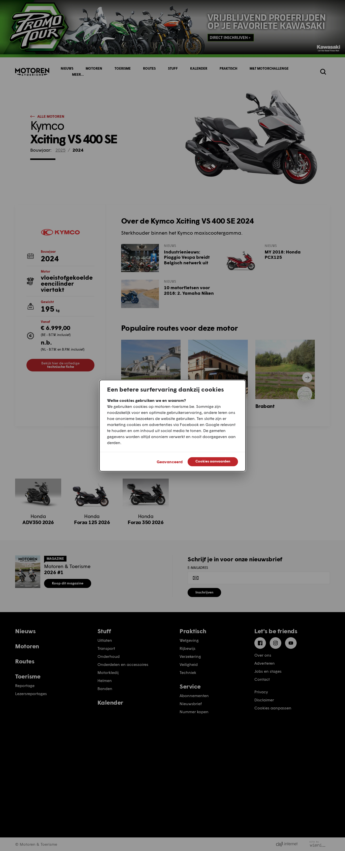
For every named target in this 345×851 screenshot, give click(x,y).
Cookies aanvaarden (212, 461)
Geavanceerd (170, 461)
